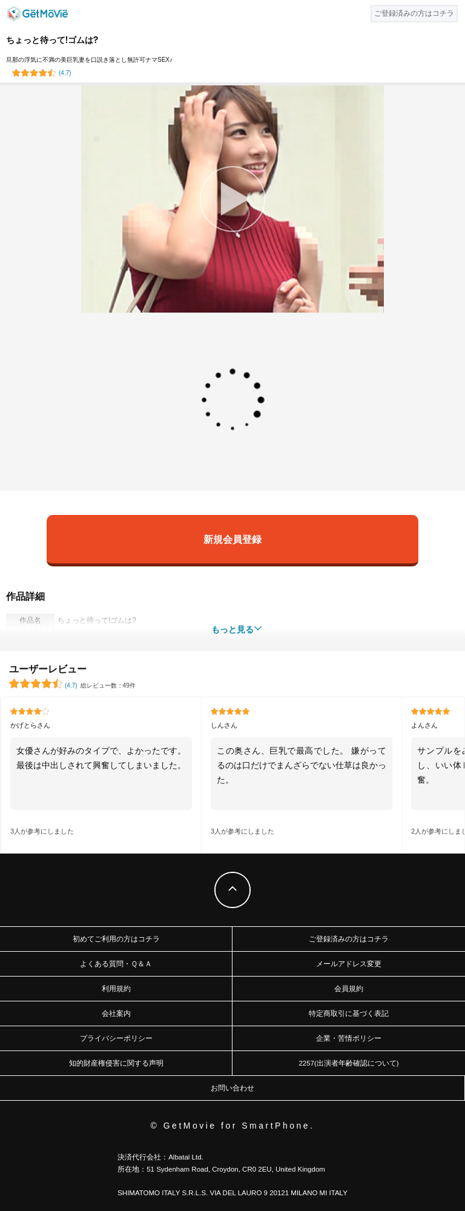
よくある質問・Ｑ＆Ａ (116, 964)
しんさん (224, 725)
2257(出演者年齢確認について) (348, 1063)
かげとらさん (30, 725)
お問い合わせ (232, 1088)
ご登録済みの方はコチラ (349, 939)
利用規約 (116, 988)
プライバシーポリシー (116, 1038)
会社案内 (116, 1013)
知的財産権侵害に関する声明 (116, 1063)
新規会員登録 (232, 539)
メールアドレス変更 (348, 964)
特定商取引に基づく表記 (349, 1013)
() (65, 73)
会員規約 (348, 988)
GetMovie (37, 13)
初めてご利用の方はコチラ (116, 939)
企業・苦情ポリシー (348, 1038)
